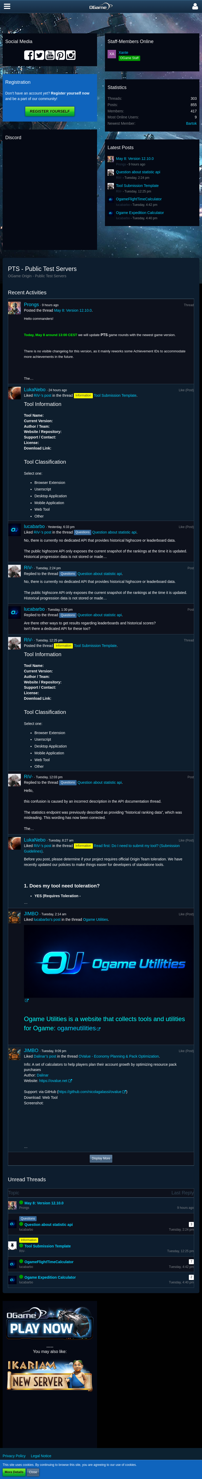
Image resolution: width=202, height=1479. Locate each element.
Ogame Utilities (95, 919)
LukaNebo (35, 389)
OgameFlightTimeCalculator (139, 199)
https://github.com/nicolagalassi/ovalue (90, 1092)
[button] (7, 6)
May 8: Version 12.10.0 (135, 158)
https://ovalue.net (53, 1081)
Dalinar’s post (45, 1056)
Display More (101, 1158)
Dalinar (42, 1075)
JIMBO (31, 913)
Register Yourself (50, 111)
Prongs (121, 164)
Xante (123, 52)
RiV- (119, 178)
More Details (14, 1472)
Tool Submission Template (137, 186)
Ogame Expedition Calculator (140, 213)
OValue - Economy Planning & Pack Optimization (119, 1056)
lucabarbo (123, 205)
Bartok (191, 123)
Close (33, 1472)
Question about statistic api (138, 172)
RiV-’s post (42, 395)
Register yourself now (70, 93)
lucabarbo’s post (47, 919)
